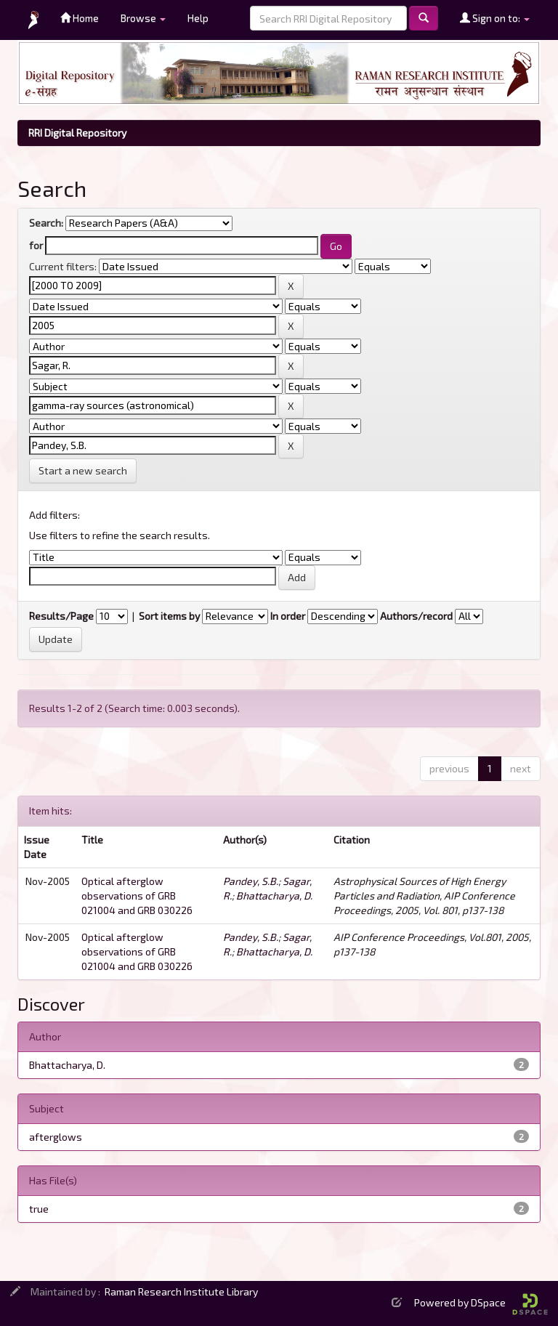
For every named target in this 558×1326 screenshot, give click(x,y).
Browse (143, 18)
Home (79, 18)
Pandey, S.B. (250, 881)
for (36, 245)
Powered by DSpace (481, 1302)
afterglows (55, 1137)
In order (287, 616)
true (39, 1208)
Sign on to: (495, 18)
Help (198, 18)
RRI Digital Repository (77, 132)
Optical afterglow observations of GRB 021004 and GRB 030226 (137, 895)
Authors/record (416, 616)
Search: (46, 223)
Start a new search (83, 470)
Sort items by (169, 616)
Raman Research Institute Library (181, 1291)
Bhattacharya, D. (274, 895)
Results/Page (61, 616)
